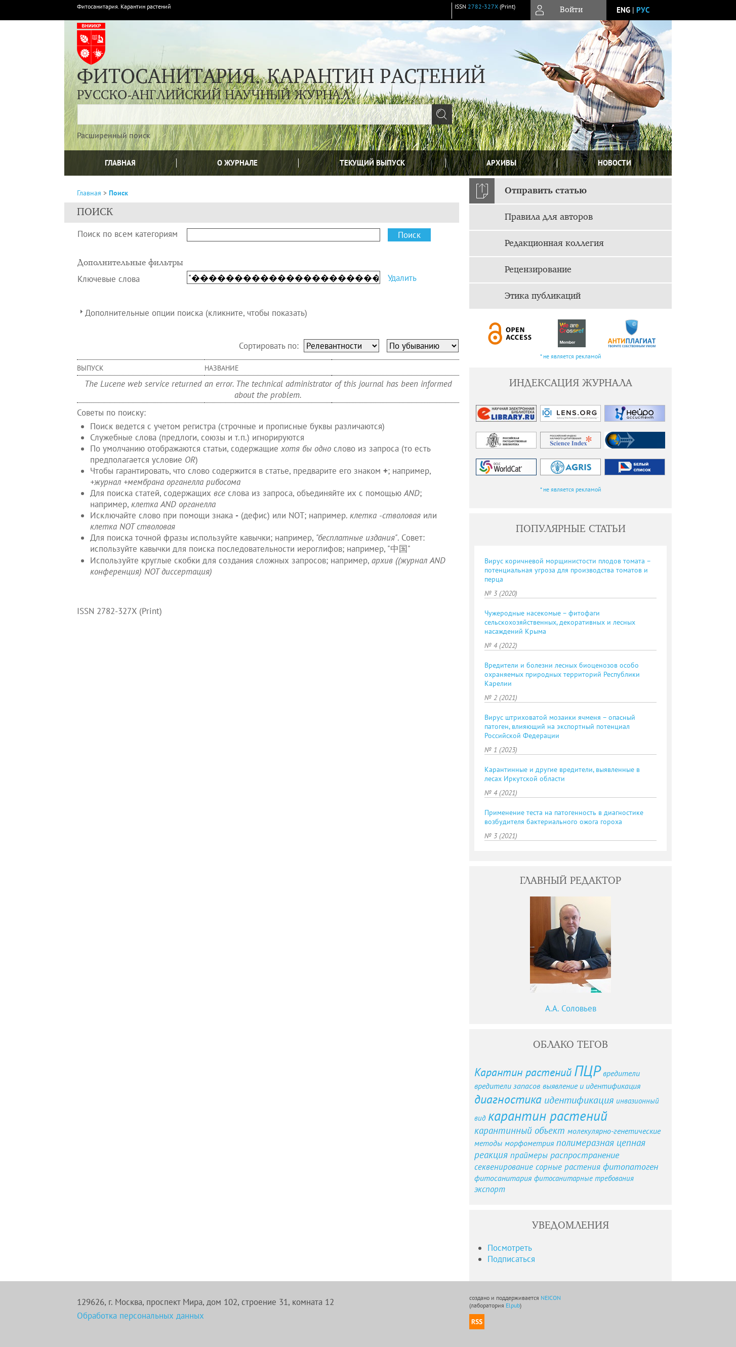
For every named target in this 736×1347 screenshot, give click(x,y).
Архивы (501, 163)
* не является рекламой (570, 356)
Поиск (118, 192)
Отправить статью (546, 190)
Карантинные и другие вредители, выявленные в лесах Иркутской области (562, 774)
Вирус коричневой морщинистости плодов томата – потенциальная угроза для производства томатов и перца (567, 570)
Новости (614, 163)
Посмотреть (509, 1247)
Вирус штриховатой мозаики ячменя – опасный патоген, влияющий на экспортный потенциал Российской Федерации (559, 726)
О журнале (237, 163)
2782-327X (483, 6)
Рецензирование (538, 269)
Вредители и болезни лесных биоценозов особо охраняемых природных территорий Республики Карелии (562, 674)
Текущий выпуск (372, 163)
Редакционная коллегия (554, 243)
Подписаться (511, 1258)
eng (623, 10)
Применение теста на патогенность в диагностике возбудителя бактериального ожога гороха (563, 817)
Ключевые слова (108, 278)
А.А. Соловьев (570, 1008)
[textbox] (254, 114)
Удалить (402, 277)
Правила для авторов (549, 217)
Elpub (513, 1305)
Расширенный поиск (113, 135)
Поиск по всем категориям (127, 233)
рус (642, 10)
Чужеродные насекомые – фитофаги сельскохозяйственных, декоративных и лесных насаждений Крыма (559, 622)
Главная (120, 163)
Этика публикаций (543, 296)
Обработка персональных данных (140, 1315)
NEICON (551, 1297)
